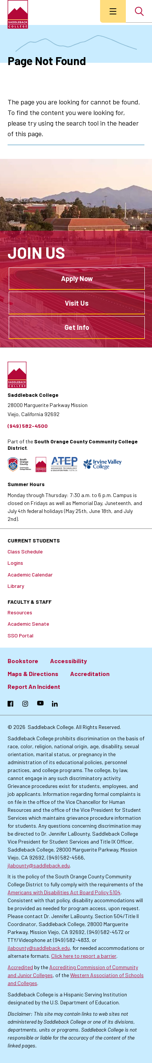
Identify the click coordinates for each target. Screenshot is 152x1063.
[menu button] (113, 11)
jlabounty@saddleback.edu (39, 865)
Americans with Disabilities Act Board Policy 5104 (64, 892)
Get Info (76, 327)
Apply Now (77, 278)
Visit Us (77, 303)
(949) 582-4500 (28, 426)
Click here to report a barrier (83, 956)
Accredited (20, 967)
